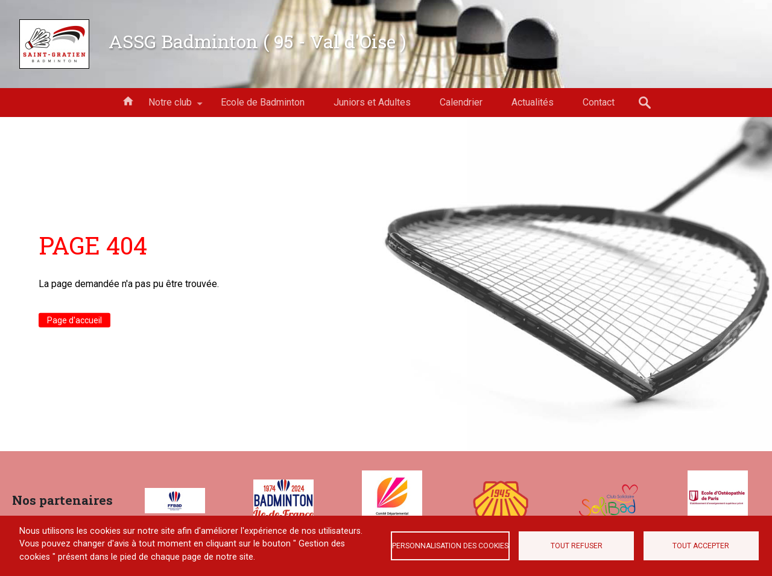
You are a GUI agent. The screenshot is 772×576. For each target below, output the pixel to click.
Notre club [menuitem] (170, 107)
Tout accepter (700, 546)
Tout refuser (577, 546)
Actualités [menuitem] (532, 102)
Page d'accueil (74, 320)
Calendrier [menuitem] (461, 102)
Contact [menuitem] (599, 102)
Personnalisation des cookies (450, 546)
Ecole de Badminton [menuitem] (263, 102)
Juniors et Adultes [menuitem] (372, 102)
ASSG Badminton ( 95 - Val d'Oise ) (258, 41)
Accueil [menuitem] (128, 100)
